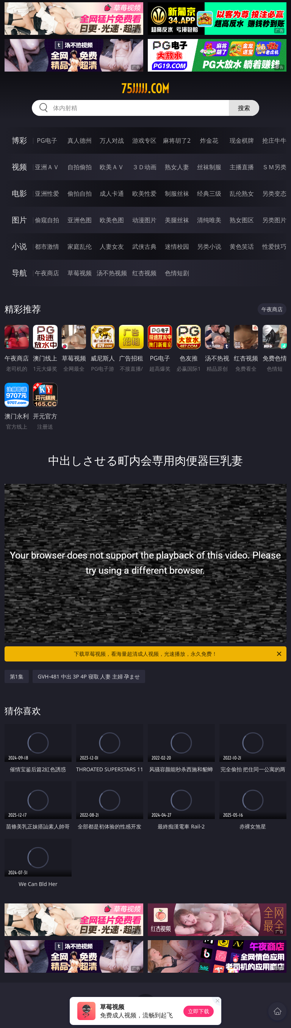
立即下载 (198, 1011)
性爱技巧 (274, 246)
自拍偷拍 (79, 167)
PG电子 (47, 140)
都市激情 (47, 246)
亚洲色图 (79, 220)
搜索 (244, 108)
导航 (19, 273)
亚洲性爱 (47, 193)
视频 (19, 167)
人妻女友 (112, 246)
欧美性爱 (144, 193)
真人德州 (79, 140)
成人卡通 (112, 193)
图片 (19, 220)
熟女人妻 (177, 167)
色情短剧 (177, 273)
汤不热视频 (112, 273)
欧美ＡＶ (112, 167)
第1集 (16, 676)
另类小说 (209, 246)
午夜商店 (47, 273)
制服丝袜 (177, 193)
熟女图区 (242, 220)
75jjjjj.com (145, 88)
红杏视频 (144, 273)
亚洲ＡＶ (47, 167)
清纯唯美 (209, 220)
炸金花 (209, 140)
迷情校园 (177, 246)
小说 (19, 246)
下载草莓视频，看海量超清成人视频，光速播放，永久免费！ (178, 653)
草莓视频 (79, 273)
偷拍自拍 (79, 193)
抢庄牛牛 (274, 140)
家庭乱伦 (79, 246)
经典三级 (209, 193)
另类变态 (274, 193)
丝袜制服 (209, 167)
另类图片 (274, 220)
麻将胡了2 (177, 140)
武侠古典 (144, 246)
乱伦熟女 (242, 193)
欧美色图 (112, 220)
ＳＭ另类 (274, 167)
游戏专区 (144, 140)
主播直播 (242, 167)
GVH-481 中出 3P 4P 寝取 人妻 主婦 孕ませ (89, 676)
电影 (19, 193)
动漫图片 (144, 220)
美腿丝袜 (177, 220)
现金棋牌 (242, 140)
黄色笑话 (242, 246)
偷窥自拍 (47, 220)
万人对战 (112, 140)
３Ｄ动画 (144, 167)
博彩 (19, 140)
